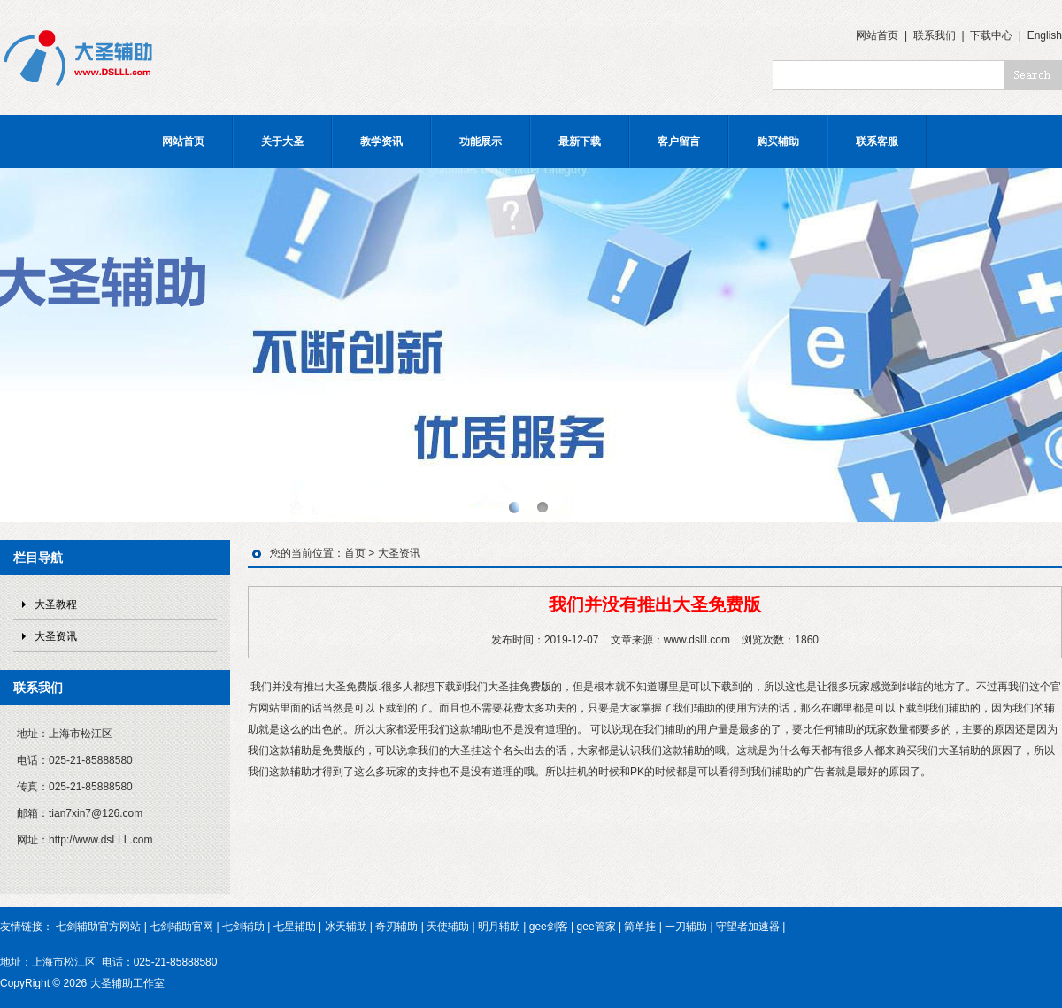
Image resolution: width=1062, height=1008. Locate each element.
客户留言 (679, 141)
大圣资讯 (56, 636)
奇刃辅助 (396, 926)
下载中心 (991, 35)
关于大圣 (282, 141)
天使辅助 (448, 926)
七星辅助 (294, 926)
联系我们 (934, 35)
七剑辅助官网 (181, 926)
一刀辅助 (686, 926)
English (1044, 35)
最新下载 (579, 141)
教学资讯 (381, 141)
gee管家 (596, 926)
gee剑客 (548, 926)
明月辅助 (499, 926)
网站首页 (877, 35)
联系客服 (877, 141)
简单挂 (640, 926)
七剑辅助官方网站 (98, 926)
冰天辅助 (346, 926)
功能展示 (480, 141)
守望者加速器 (748, 926)
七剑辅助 (243, 926)
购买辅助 (778, 141)
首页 (355, 553)
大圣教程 (56, 604)
